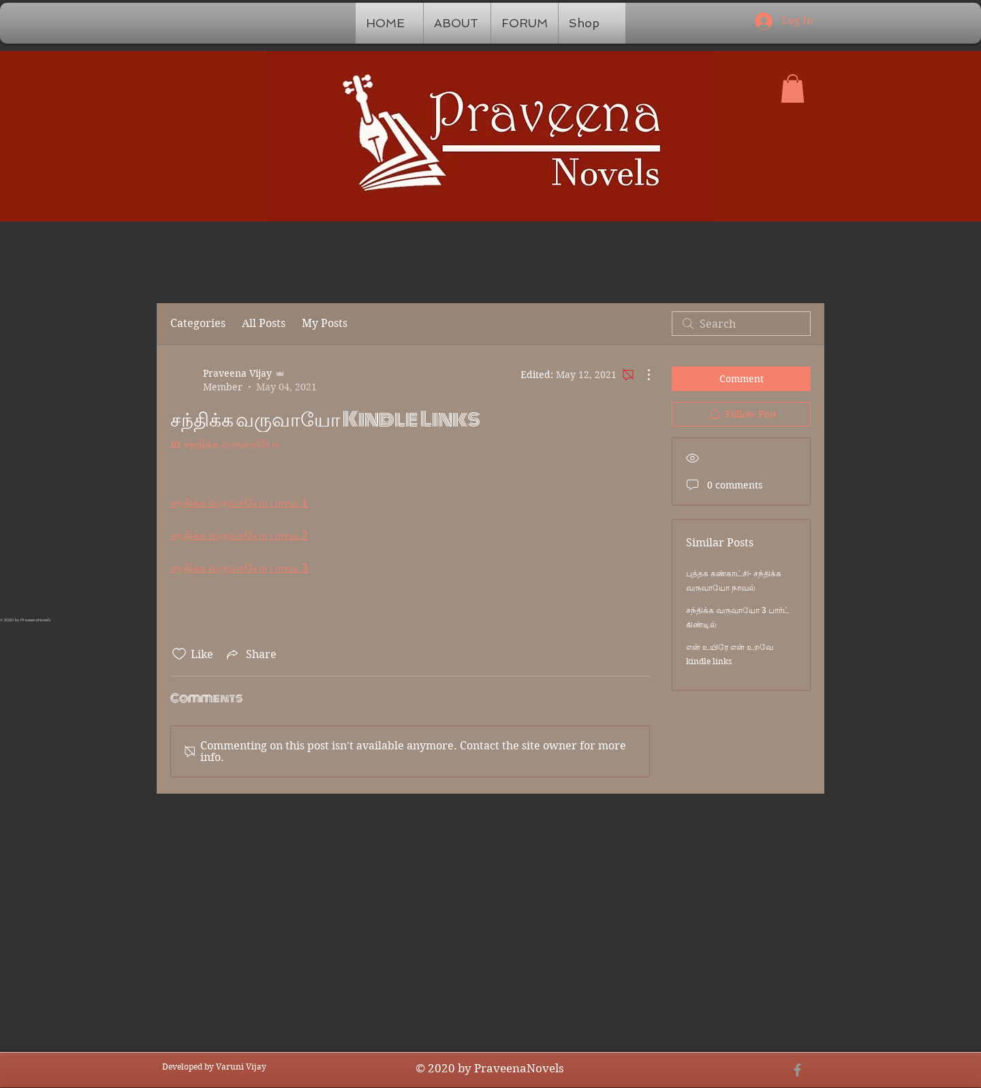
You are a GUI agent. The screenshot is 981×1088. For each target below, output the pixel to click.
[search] (741, 323)
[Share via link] (250, 654)
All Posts (263, 323)
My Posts (324, 323)
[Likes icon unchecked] (179, 654)
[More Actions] (642, 375)
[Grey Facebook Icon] (797, 1069)
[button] (793, 88)
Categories (197, 323)
